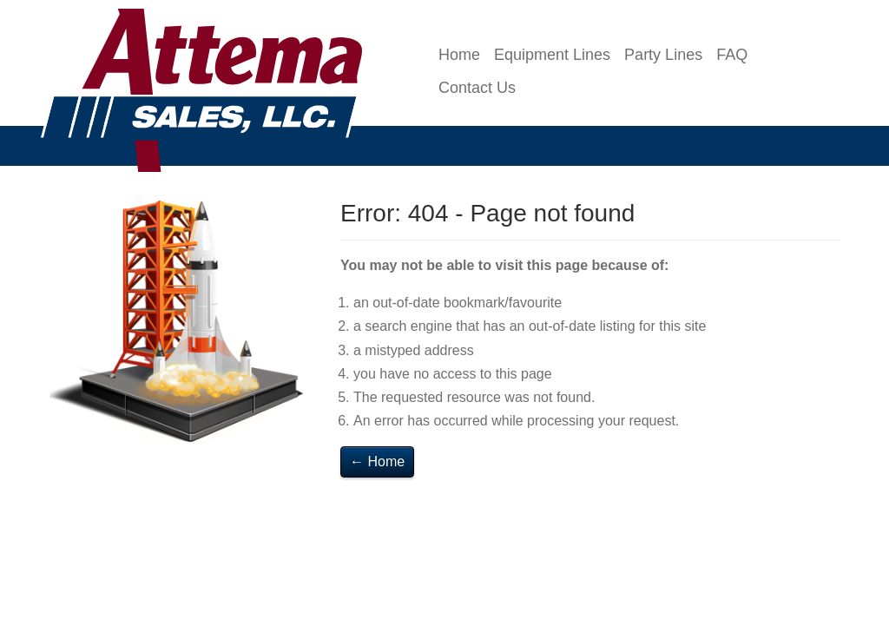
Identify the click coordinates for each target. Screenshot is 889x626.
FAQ (731, 54)
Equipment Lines (552, 54)
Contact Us (477, 87)
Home (459, 54)
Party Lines (663, 54)
